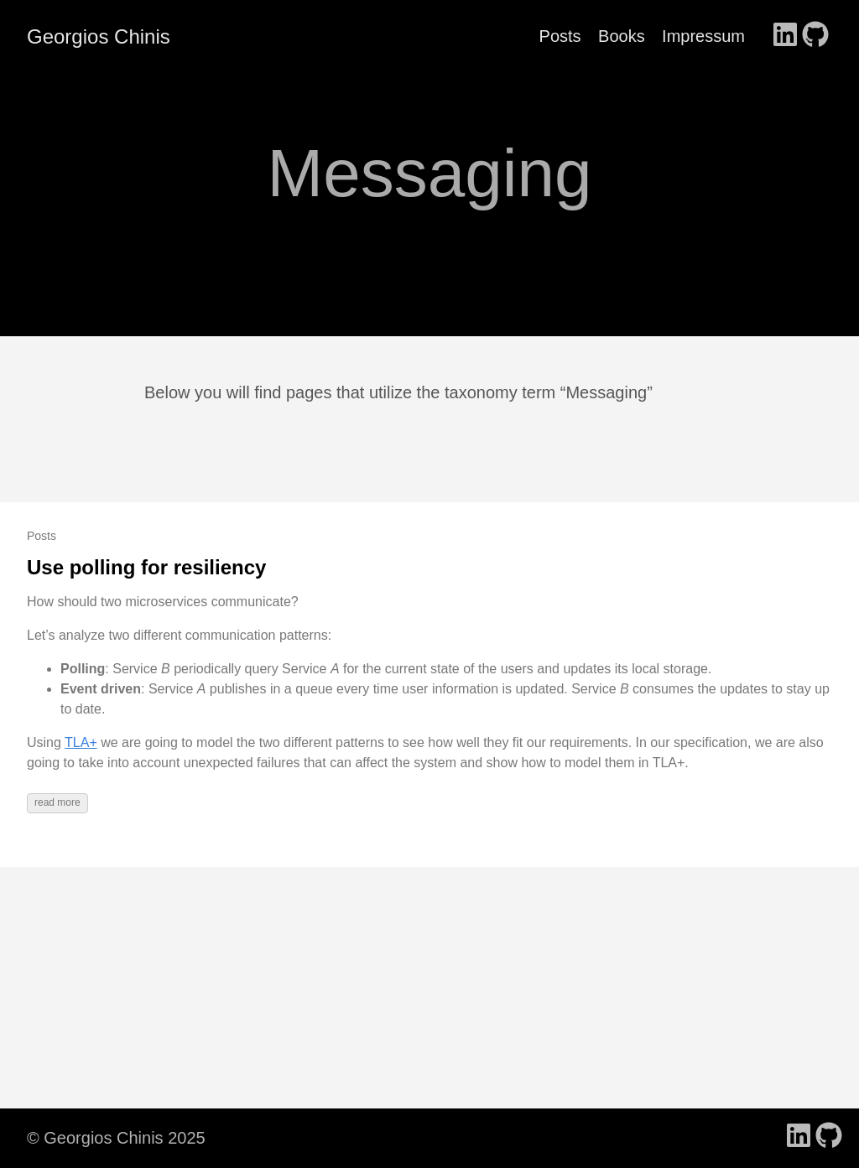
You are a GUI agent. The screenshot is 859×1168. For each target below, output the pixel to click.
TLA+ (81, 742)
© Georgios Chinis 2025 (116, 1138)
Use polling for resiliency (146, 567)
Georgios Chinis (98, 36)
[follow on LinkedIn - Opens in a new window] (785, 36)
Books (621, 36)
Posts (560, 36)
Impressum (703, 36)
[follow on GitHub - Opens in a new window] (815, 36)
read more (57, 802)
